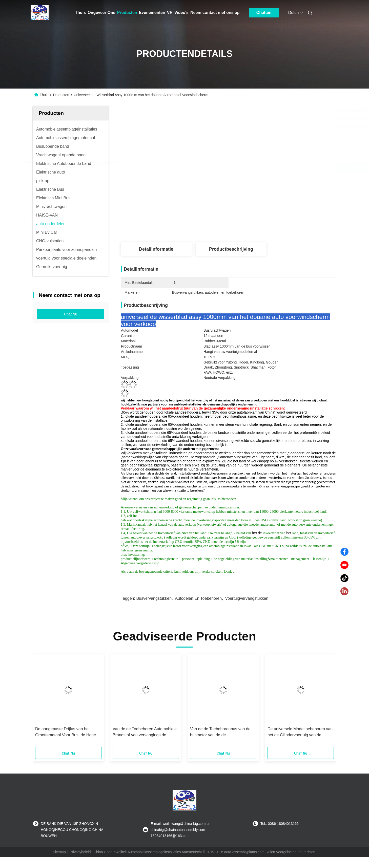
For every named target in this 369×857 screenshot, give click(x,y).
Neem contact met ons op (215, 12)
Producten (127, 12)
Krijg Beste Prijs (257, 167)
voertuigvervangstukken (246, 598)
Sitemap (59, 852)
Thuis (80, 12)
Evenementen (152, 12)
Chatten (264, 12)
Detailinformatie (156, 249)
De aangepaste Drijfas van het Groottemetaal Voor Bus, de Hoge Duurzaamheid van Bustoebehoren (66, 732)
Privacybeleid (80, 852)
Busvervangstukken (154, 598)
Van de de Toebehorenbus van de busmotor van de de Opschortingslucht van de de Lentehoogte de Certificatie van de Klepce (221, 732)
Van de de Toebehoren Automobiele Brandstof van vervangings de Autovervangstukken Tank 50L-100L (145, 732)
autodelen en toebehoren (198, 598)
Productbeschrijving (231, 249)
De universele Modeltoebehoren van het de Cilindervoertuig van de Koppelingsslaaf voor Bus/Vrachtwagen (300, 732)
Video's (181, 12)
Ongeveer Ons (101, 12)
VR (170, 12)
